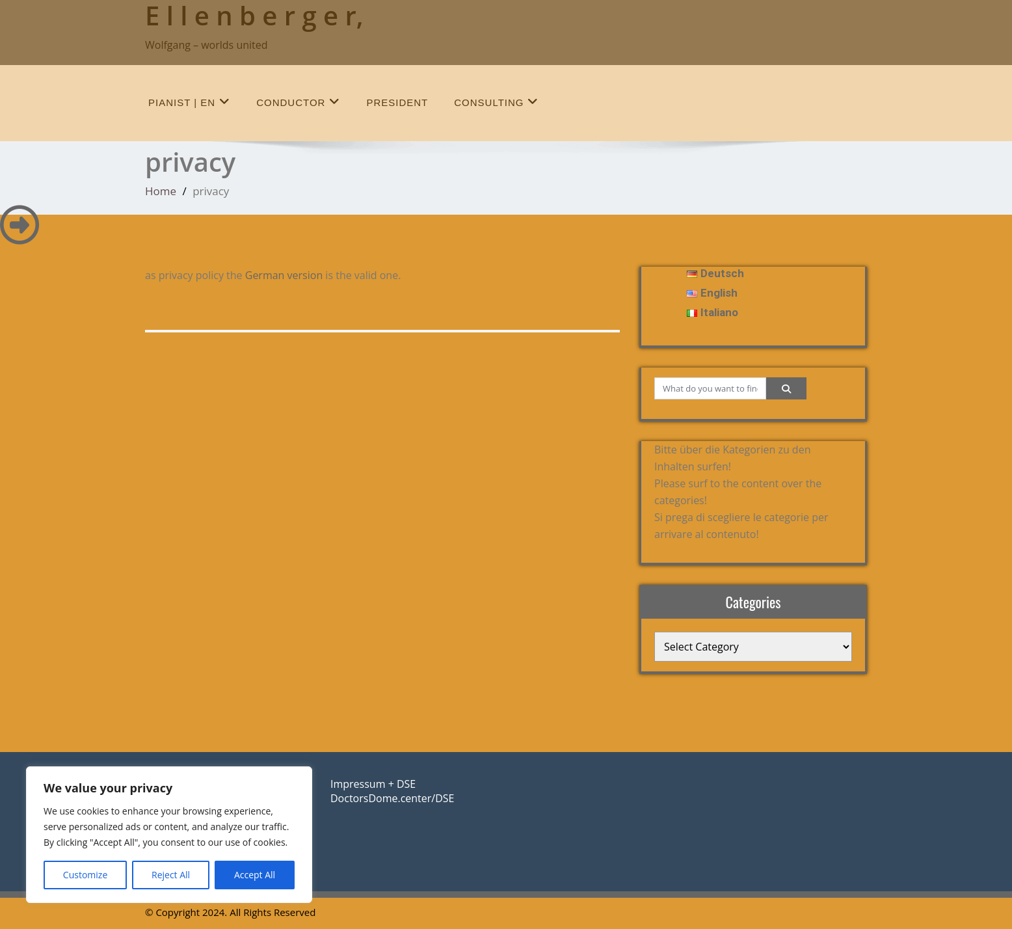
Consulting (496, 102)
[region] (169, 834)
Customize (85, 874)
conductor (298, 102)
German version (284, 275)
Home (160, 190)
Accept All (254, 874)
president (397, 102)
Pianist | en (189, 102)
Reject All (171, 874)
